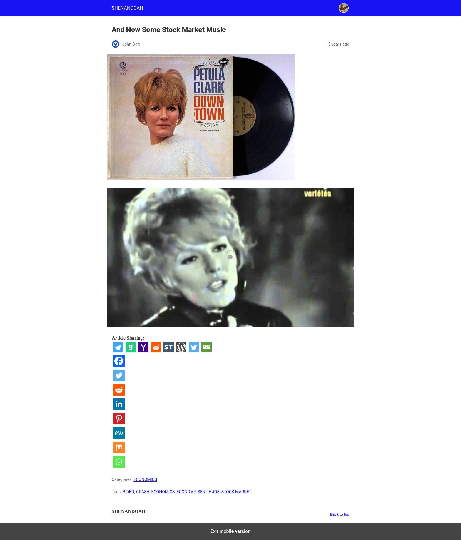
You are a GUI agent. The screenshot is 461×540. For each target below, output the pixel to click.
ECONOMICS (145, 479)
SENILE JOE (208, 491)
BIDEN (128, 491)
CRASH (142, 491)
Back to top (339, 514)
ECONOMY (186, 491)
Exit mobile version (230, 531)
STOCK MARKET (236, 491)
